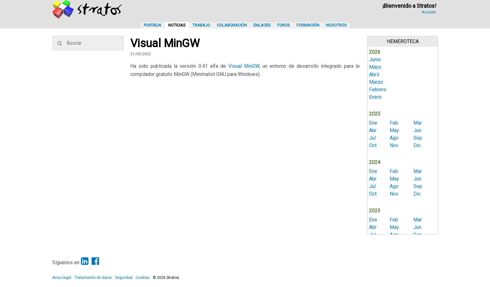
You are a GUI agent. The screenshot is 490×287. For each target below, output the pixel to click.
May (394, 130)
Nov (394, 145)
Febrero (377, 89)
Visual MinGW (243, 66)
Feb (394, 123)
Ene (373, 123)
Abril (374, 74)
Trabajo (201, 25)
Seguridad (123, 277)
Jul (372, 138)
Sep (417, 138)
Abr (373, 130)
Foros (283, 25)
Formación (308, 25)
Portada (152, 25)
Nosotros (336, 25)
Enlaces (262, 25)
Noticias (177, 25)
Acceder (429, 12)
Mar (417, 123)
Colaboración (232, 25)
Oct (373, 145)
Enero (375, 97)
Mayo (375, 67)
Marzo (376, 82)
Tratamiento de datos (93, 277)
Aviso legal (61, 277)
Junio (375, 59)
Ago (394, 138)
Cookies (143, 277)
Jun (417, 130)
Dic (417, 145)
